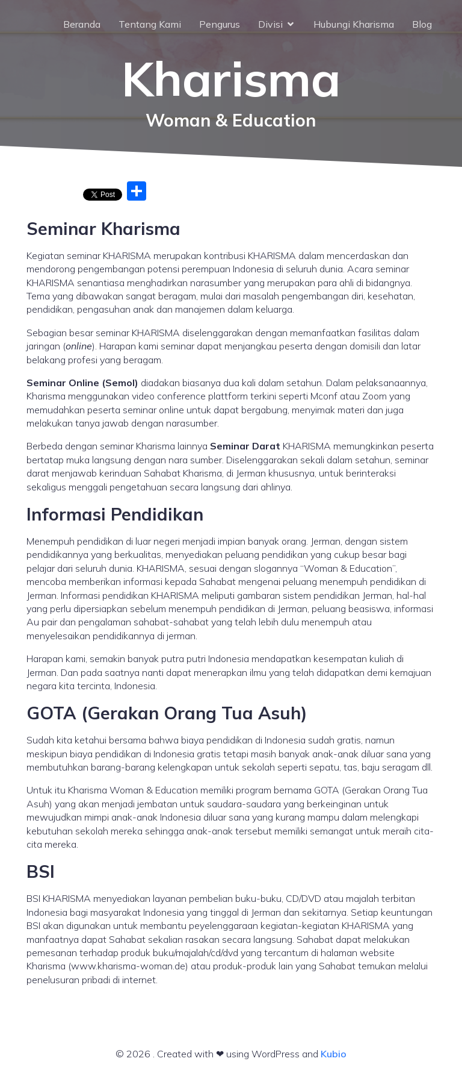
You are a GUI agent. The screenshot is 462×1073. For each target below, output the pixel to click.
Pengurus (219, 24)
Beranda (81, 24)
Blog (422, 24)
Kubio (333, 1054)
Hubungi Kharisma (353, 24)
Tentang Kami (150, 24)
